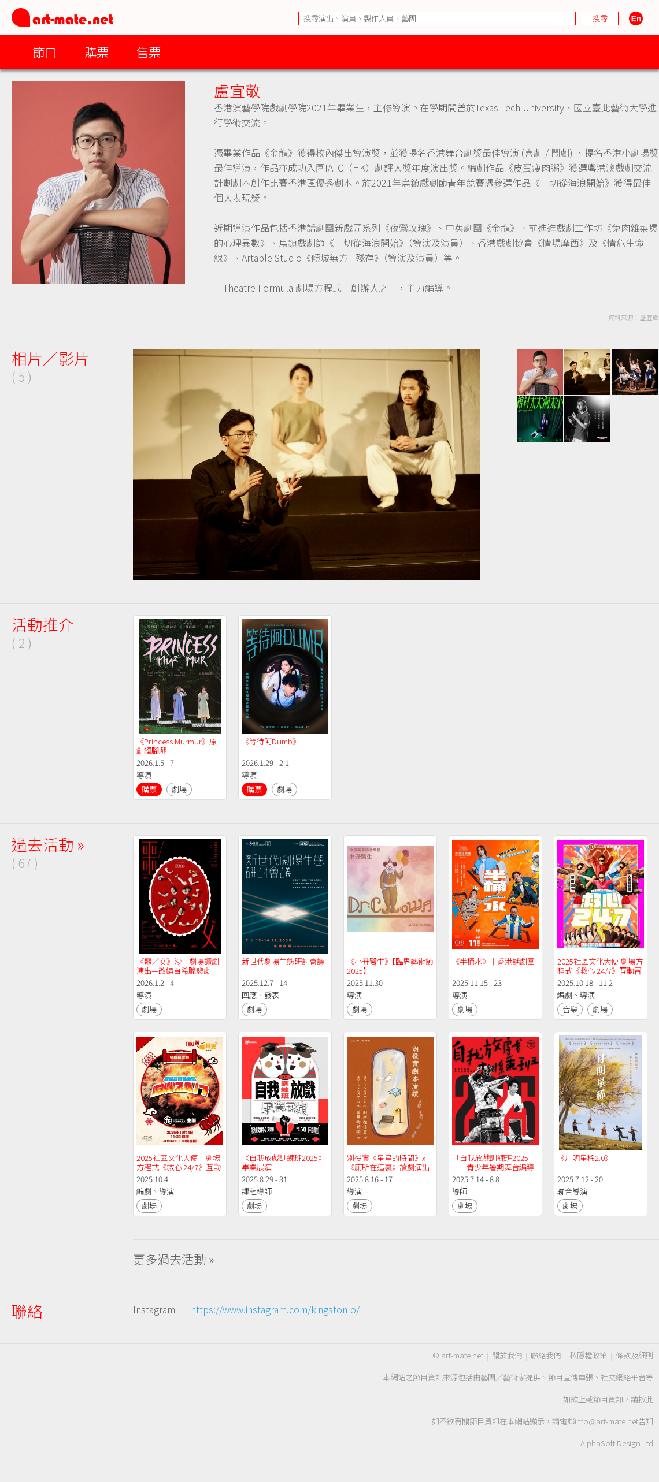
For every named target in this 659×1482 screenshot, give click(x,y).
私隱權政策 (588, 1355)
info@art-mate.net (606, 1421)
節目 (44, 52)
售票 (148, 52)
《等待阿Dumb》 (271, 741)
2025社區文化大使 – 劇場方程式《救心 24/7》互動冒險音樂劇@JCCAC (178, 1167)
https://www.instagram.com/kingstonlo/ (275, 1309)
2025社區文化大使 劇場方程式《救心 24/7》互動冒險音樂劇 (600, 970)
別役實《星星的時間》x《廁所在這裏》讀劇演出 (388, 1162)
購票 (96, 52)
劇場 (179, 789)
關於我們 (507, 1355)
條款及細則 (634, 1355)
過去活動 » (48, 844)
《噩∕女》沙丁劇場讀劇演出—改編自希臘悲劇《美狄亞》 (177, 970)
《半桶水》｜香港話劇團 (493, 961)
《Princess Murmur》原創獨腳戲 (176, 746)
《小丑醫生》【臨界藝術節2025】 (390, 966)
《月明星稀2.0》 (584, 1157)
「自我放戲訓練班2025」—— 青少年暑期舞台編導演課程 (494, 1167)
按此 (645, 1399)
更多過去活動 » (173, 1259)
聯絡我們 (546, 1355)
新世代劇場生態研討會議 (283, 961)
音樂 (569, 1009)
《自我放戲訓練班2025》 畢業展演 (284, 1162)
